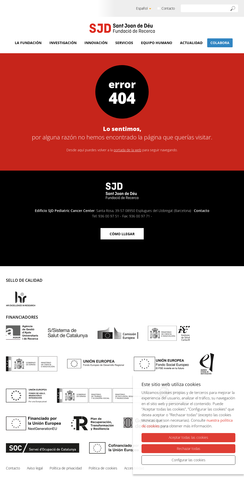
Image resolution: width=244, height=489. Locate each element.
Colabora (219, 42)
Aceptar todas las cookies (188, 437)
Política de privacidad (66, 468)
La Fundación (28, 42)
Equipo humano (156, 42)
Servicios (124, 42)
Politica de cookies (103, 468)
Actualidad (191, 42)
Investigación (63, 42)
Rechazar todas (188, 448)
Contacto (168, 8)
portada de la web (127, 150)
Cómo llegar (122, 234)
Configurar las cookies (188, 460)
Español (141, 8)
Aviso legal (35, 468)
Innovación (95, 42)
